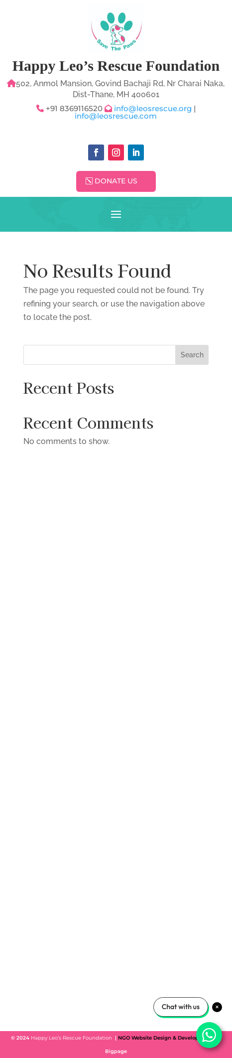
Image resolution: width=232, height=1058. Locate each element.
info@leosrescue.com (116, 116)
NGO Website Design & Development (165, 1038)
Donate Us (116, 180)
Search (192, 355)
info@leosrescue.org (154, 108)
